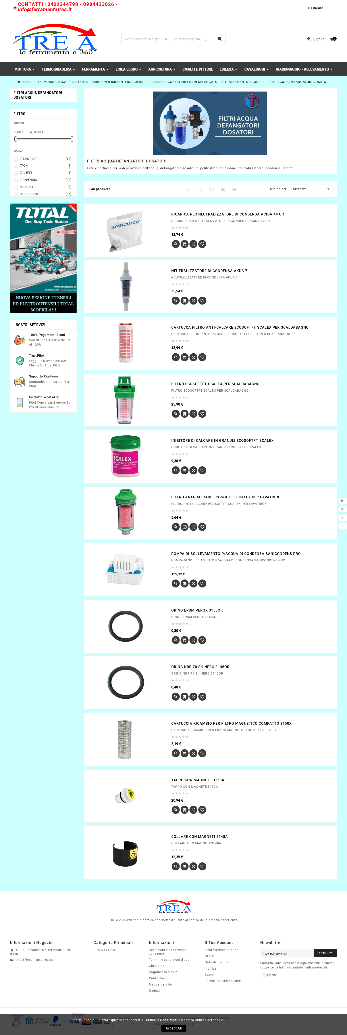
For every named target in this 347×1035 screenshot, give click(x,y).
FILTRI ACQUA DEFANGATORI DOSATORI (37, 95)
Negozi (154, 990)
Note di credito (216, 962)
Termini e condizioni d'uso (169, 959)
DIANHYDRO (45, 179)
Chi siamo (156, 966)
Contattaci (157, 978)
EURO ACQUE (45, 194)
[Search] (220, 39)
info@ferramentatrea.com (36, 959)
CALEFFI (45, 172)
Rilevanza (312, 189)
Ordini (209, 956)
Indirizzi (211, 968)
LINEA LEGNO (104, 950)
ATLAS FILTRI (45, 158)
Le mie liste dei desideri (223, 981)
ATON (45, 165)
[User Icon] (315, 39)
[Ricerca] (168, 39)
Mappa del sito (160, 984)
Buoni (209, 974)
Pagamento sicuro (163, 972)
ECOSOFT (45, 187)
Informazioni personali (222, 950)
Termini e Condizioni (160, 1020)
